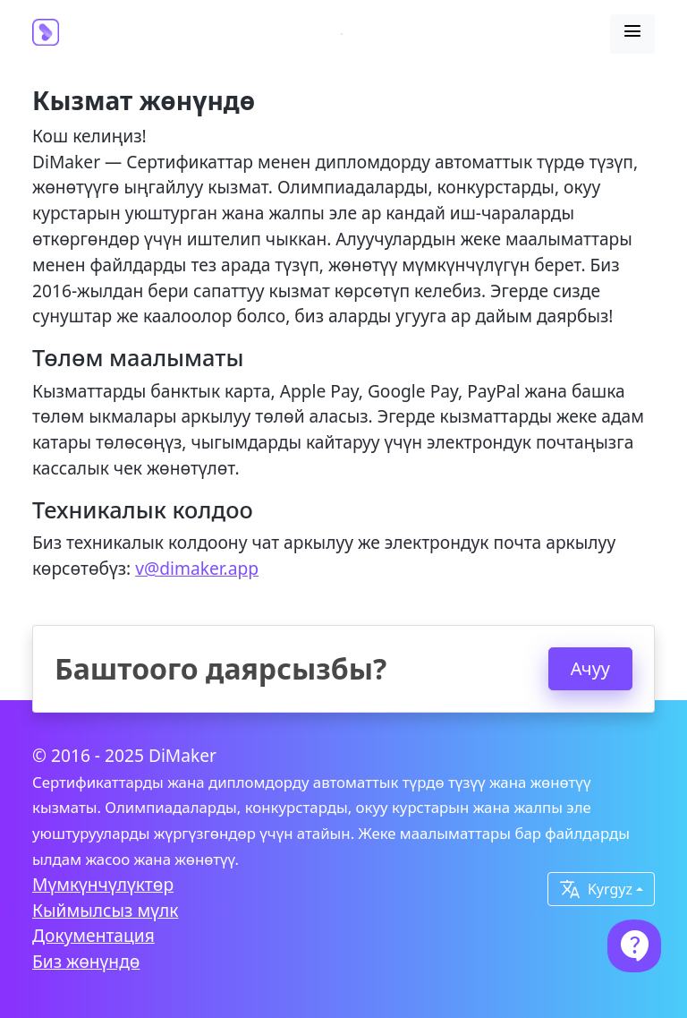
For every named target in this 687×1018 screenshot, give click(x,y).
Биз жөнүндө (86, 961)
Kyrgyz (595, 889)
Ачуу (590, 668)
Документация (93, 935)
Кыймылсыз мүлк (105, 910)
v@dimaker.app (197, 568)
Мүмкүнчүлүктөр (103, 884)
